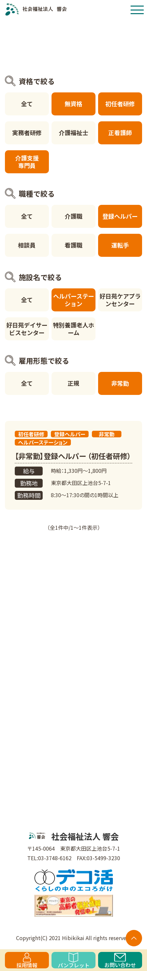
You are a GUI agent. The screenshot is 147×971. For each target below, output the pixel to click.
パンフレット (74, 960)
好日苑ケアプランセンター (120, 300)
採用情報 (26, 960)
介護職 (73, 216)
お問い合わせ (120, 960)
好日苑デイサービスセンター (27, 329)
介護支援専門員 (27, 162)
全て (27, 103)
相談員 (27, 245)
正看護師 (120, 132)
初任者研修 (120, 103)
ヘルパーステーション (73, 300)
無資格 (73, 103)
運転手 (120, 245)
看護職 (73, 245)
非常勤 (120, 383)
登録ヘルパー (120, 216)
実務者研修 (27, 132)
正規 (73, 383)
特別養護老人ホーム (73, 329)
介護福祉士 (73, 132)
